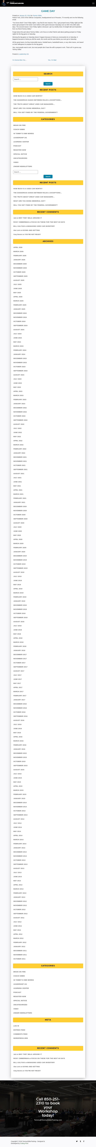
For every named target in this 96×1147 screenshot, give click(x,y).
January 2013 (19, 897)
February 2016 (20, 745)
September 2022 (21, 420)
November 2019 (20, 560)
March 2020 (19, 543)
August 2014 (19, 819)
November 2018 (20, 609)
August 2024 (19, 329)
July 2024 (18, 334)
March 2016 (19, 741)
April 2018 (18, 638)
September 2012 (21, 913)
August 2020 (19, 523)
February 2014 (20, 844)
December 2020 (20, 506)
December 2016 (20, 704)
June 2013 (18, 876)
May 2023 (17, 387)
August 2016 (19, 720)
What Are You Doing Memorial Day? (29, 108)
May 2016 (17, 732)
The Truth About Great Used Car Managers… (34, 104)
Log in (16, 1026)
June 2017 (18, 679)
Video (16, 162)
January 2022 (19, 453)
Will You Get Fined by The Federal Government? (36, 112)
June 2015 (18, 778)
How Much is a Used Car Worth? (28, 96)
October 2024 (20, 321)
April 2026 (18, 247)
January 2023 (19, 403)
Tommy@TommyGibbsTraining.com (48, 1120)
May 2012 (17, 930)
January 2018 (19, 650)
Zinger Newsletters (23, 166)
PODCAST (17, 146)
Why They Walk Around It (30, 218)
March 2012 (19, 938)
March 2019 (19, 593)
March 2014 (19, 839)
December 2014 (20, 802)
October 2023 (20, 366)
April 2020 (18, 539)
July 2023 (18, 379)
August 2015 (19, 769)
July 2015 (18, 774)
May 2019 (17, 584)
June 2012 (18, 926)
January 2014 (19, 848)
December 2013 (20, 852)
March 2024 (19, 346)
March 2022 (19, 445)
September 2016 (21, 716)
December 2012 (20, 901)
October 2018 (20, 613)
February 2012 (20, 942)
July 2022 (18, 428)
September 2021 (21, 469)
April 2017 (18, 687)
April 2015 (18, 786)
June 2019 (18, 580)
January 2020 (19, 552)
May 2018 (17, 634)
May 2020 (17, 535)
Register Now (20, 150)
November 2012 (20, 905)
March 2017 (19, 691)
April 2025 (18, 297)
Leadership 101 (24, 54)
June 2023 (18, 383)
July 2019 (18, 576)
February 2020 (20, 547)
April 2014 (18, 835)
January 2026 (19, 260)
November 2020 (20, 510)
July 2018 (18, 626)
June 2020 (18, 531)
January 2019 (19, 601)
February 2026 (20, 255)
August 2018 (19, 621)
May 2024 (17, 342)
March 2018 (19, 642)
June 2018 (18, 630)
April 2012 (18, 934)
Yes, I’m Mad (52, 60)
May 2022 (17, 436)
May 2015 (17, 782)
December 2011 (20, 950)
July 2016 (18, 724)
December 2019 (20, 556)
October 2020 (20, 515)
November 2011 (20, 955)
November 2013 (20, 856)
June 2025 (18, 288)
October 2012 (20, 909)
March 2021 (19, 494)
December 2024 (20, 313)
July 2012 (18, 922)
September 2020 (21, 519)
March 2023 (19, 395)
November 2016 (20, 708)
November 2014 (20, 807)
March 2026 (19, 251)
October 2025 (20, 272)
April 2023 (18, 391)
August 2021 (19, 473)
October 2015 (20, 761)
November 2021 (20, 461)
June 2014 (18, 827)
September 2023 (21, 371)
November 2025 (20, 268)
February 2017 (20, 695)
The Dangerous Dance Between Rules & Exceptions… (38, 100)
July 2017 (18, 675)
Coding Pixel (24, 1143)
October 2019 (20, 564)
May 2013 (17, 881)
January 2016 (19, 749)
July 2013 (18, 872)
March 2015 (19, 790)
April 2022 (18, 440)
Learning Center (21, 142)
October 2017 (20, 663)
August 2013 (19, 868)
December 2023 (20, 358)
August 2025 (19, 280)
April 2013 (18, 885)
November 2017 (20, 658)
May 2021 (17, 486)
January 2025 (19, 309)
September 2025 (21, 276)
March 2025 (19, 301)
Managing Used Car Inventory (41, 226)
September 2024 (21, 325)
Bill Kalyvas (19, 226)
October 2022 (20, 416)
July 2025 (18, 284)
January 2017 (19, 700)
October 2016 (20, 712)
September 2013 (21, 864)
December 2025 (20, 264)
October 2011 (20, 959)
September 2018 (21, 617)
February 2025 (20, 305)
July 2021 (18, 477)
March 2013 (19, 889)
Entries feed (19, 1030)
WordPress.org (21, 1038)
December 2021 (20, 457)
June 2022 (18, 432)
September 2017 (21, 667)
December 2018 (20, 605)
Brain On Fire (20, 125)
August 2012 (19, 918)
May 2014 (17, 831)
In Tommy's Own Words (24, 133)
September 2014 (21, 815)
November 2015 (20, 757)
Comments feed (21, 1034)
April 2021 (18, 490)
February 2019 (20, 597)
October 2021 (20, 465)
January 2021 (19, 502)
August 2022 (19, 424)
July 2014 (18, 823)
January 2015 (19, 798)
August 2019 (19, 572)
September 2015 (21, 765)
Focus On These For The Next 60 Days (48, 222)
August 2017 (19, 671)
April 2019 (18, 589)
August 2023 (19, 375)
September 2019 (21, 568)
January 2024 (19, 354)
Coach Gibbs (19, 129)
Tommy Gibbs (37, 15)
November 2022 (20, 412)
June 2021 (18, 482)
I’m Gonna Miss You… (19, 60)
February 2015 (20, 794)
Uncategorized (20, 158)
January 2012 (19, 946)
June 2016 (18, 728)
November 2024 (20, 317)
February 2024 (20, 350)
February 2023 (20, 399)
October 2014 (20, 811)
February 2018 (20, 646)
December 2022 (20, 408)
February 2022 (20, 449)
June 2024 (18, 338)
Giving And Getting (31, 230)
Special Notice (20, 154)
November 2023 (20, 362)
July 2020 (18, 527)
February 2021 (20, 498)
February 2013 (20, 893)
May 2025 (17, 292)
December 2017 (20, 654)
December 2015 (20, 753)
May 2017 (17, 683)
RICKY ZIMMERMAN (21, 222)
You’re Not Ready (33, 234)
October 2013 (20, 860)
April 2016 (18, 737)
